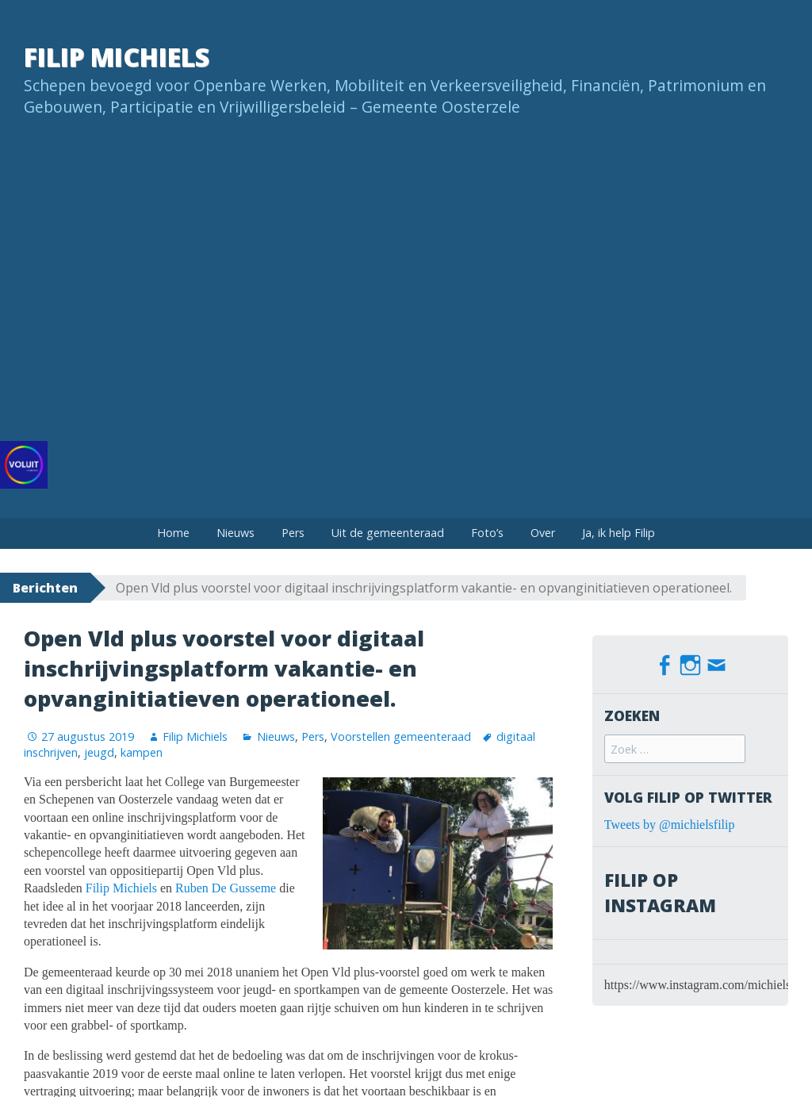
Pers (293, 532)
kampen (142, 752)
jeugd (99, 752)
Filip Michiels (116, 57)
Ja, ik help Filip (618, 532)
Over (542, 532)
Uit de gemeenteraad (387, 532)
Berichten (45, 587)
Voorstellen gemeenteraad (401, 736)
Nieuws (235, 532)
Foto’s (487, 532)
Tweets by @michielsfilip (669, 823)
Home (173, 532)
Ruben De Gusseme (225, 888)
